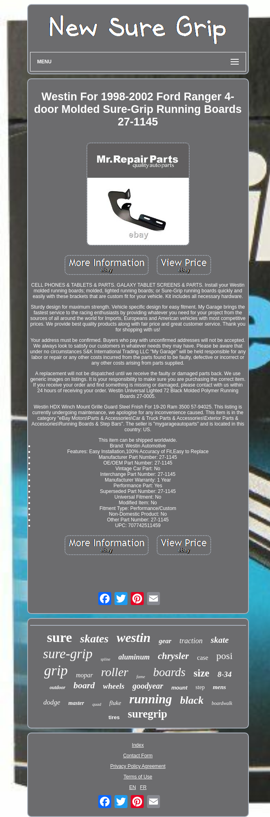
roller (114, 672)
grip (56, 671)
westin (134, 637)
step (200, 687)
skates (94, 638)
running (150, 699)
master (76, 703)
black (192, 700)
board (84, 685)
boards (169, 672)
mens (219, 687)
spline (105, 659)
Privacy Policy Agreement (137, 766)
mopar (84, 675)
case (202, 657)
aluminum (134, 657)
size (202, 673)
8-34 (225, 674)
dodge (51, 702)
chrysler (173, 656)
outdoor (57, 687)
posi (224, 656)
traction (191, 641)
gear (165, 641)
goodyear (147, 685)
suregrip (147, 714)
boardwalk (222, 703)
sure (59, 637)
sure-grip (68, 653)
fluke (115, 703)
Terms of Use (137, 777)
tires (113, 717)
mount (179, 688)
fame (140, 676)
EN (132, 787)
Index (138, 745)
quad (96, 704)
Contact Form (138, 756)
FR (143, 787)
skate (220, 640)
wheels (114, 686)
